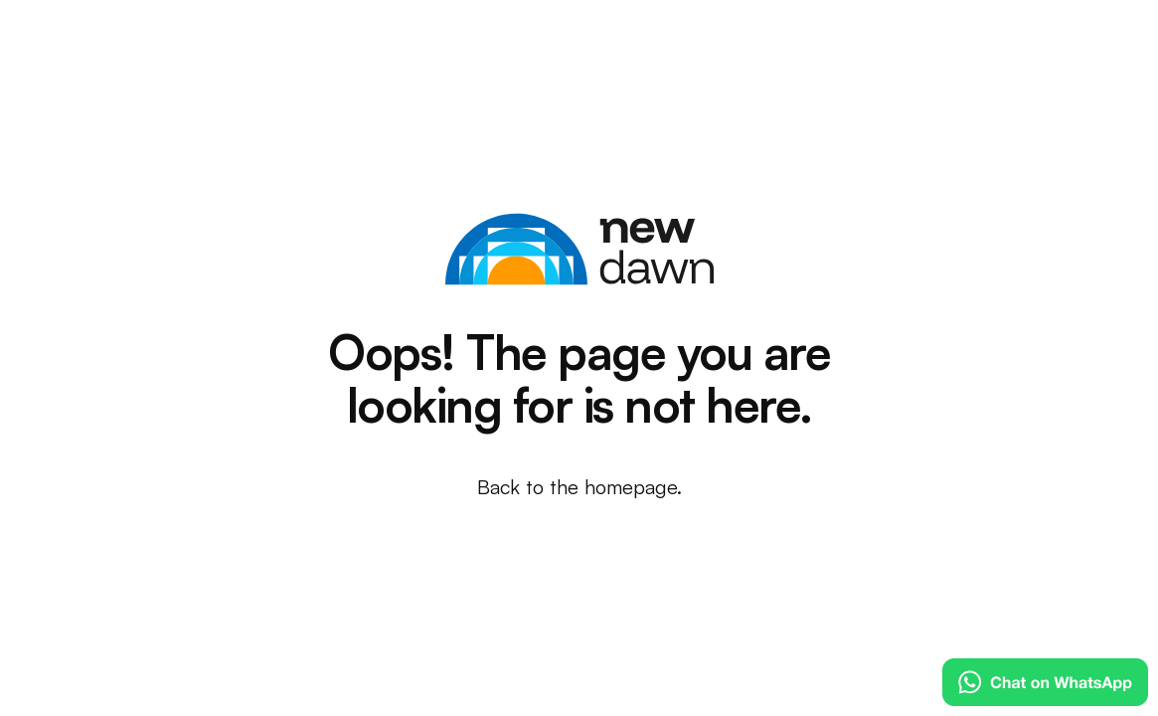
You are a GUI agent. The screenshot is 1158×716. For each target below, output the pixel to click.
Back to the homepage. (579, 486)
